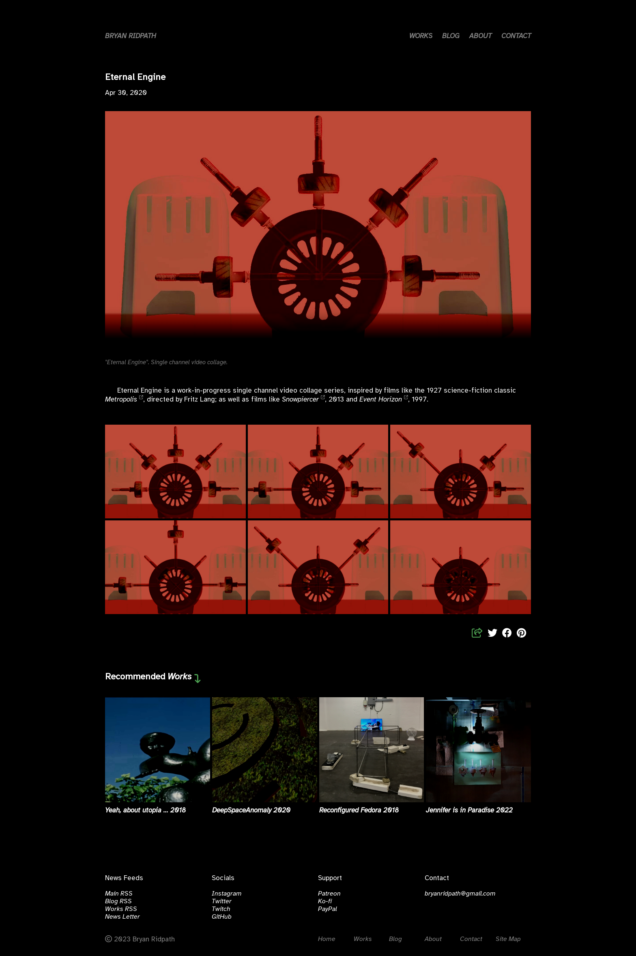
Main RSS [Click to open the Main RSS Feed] (119, 893)
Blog (395, 939)
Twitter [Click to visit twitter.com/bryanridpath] (222, 901)
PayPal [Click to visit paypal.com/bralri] (327, 909)
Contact (471, 939)
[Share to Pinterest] (521, 634)
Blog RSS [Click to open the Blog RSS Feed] (118, 901)
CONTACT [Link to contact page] (516, 36)
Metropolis (121, 399)
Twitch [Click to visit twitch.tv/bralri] (221, 909)
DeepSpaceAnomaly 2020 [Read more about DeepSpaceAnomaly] (251, 810)
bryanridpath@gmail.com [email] (460, 893)
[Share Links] (477, 634)
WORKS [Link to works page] (420, 36)
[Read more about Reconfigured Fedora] (371, 749)
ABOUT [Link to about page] (480, 36)
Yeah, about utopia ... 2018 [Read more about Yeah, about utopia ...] (145, 810)
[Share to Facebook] (507, 634)
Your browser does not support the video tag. (318, 231)
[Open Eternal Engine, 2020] (175, 471)
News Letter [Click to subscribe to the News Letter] (122, 916)
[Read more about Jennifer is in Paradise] (478, 749)
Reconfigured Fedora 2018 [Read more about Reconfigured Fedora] (359, 810)
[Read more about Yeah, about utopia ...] (157, 749)
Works (180, 677)
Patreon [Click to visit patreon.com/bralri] (329, 893)
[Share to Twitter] (492, 634)
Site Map (508, 939)
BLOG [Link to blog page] (451, 36)
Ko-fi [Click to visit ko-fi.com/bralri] (325, 901)
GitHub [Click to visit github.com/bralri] (222, 916)
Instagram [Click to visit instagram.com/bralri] (227, 893)
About (433, 939)
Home (326, 939)
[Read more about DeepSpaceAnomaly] (264, 749)
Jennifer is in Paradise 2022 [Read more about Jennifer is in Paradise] (469, 810)
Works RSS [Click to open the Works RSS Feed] (121, 909)
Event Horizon (380, 399)
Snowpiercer (300, 399)
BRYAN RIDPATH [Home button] (130, 36)
